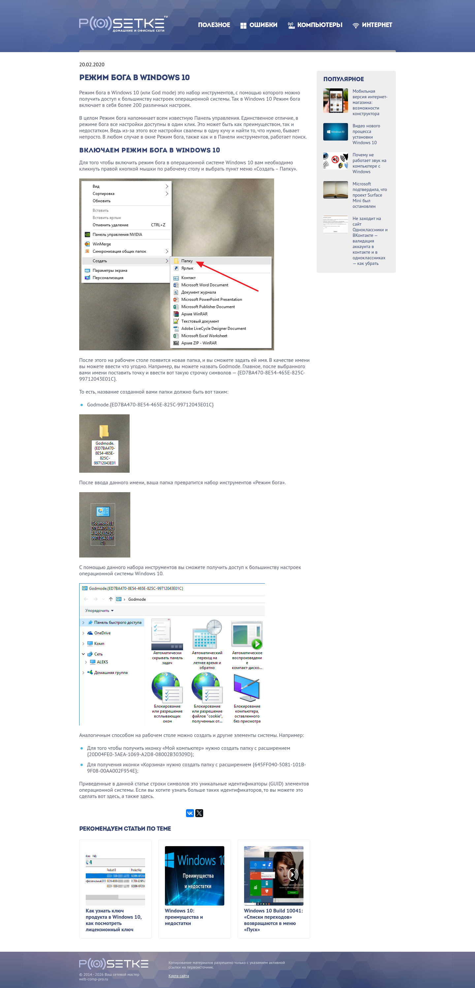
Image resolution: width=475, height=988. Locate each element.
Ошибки (263, 25)
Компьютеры (319, 25)
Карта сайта (179, 975)
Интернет (377, 25)
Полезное (214, 25)
